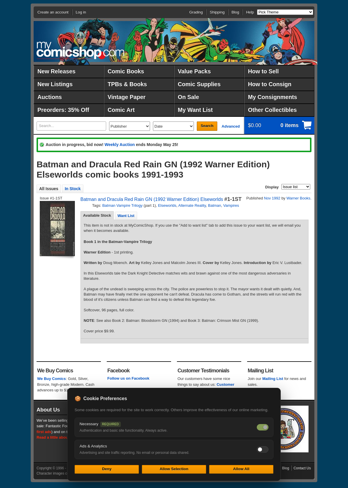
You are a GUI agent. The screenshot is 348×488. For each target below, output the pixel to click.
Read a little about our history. (64, 437)
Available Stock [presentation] (97, 215)
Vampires (231, 205)
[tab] (97, 215)
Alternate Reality (192, 205)
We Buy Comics (51, 378)
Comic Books (126, 71)
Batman (214, 205)
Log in (81, 12)
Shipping (217, 12)
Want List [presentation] (126, 215)
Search (207, 126)
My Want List (195, 110)
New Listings (55, 84)
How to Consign (269, 84)
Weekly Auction (119, 144)
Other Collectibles (272, 110)
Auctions (49, 97)
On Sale (188, 97)
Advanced (231, 126)
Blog (235, 12)
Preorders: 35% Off (63, 110)
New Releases (56, 71)
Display (272, 187)
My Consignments (272, 97)
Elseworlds (167, 205)
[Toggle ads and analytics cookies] (262, 449)
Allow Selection (174, 469)
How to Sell (263, 71)
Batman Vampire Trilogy (122, 205)
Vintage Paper (127, 97)
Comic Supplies (199, 84)
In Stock (72, 188)
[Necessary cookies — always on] (262, 427)
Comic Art (121, 110)
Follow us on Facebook (128, 378)
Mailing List (272, 378)
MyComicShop (80, 50)
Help (250, 12)
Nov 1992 (272, 198)
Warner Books (298, 198)
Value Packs (194, 71)
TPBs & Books (127, 84)
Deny (106, 469)
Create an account (52, 12)
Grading (196, 12)
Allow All (241, 469)
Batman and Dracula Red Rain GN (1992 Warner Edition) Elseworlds (151, 199)
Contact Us (302, 468)
